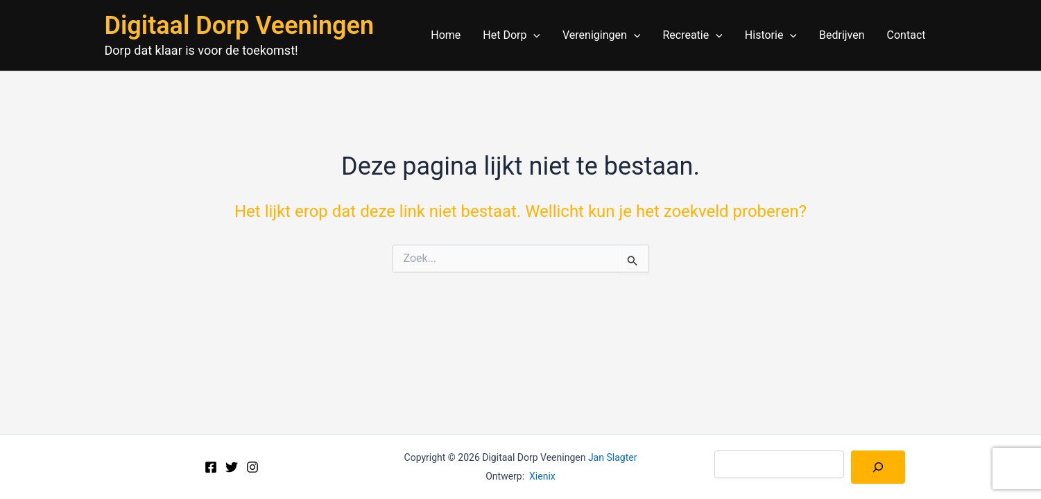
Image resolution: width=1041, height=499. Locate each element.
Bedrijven (842, 35)
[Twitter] (231, 467)
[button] (533, 35)
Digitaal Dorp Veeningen (240, 25)
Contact (906, 35)
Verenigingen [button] (601, 35)
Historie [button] (771, 35)
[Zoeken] (878, 467)
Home (446, 35)
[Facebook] (211, 467)
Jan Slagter (612, 457)
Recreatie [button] (692, 35)
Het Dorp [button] (511, 35)
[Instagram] (252, 467)
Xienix (542, 476)
